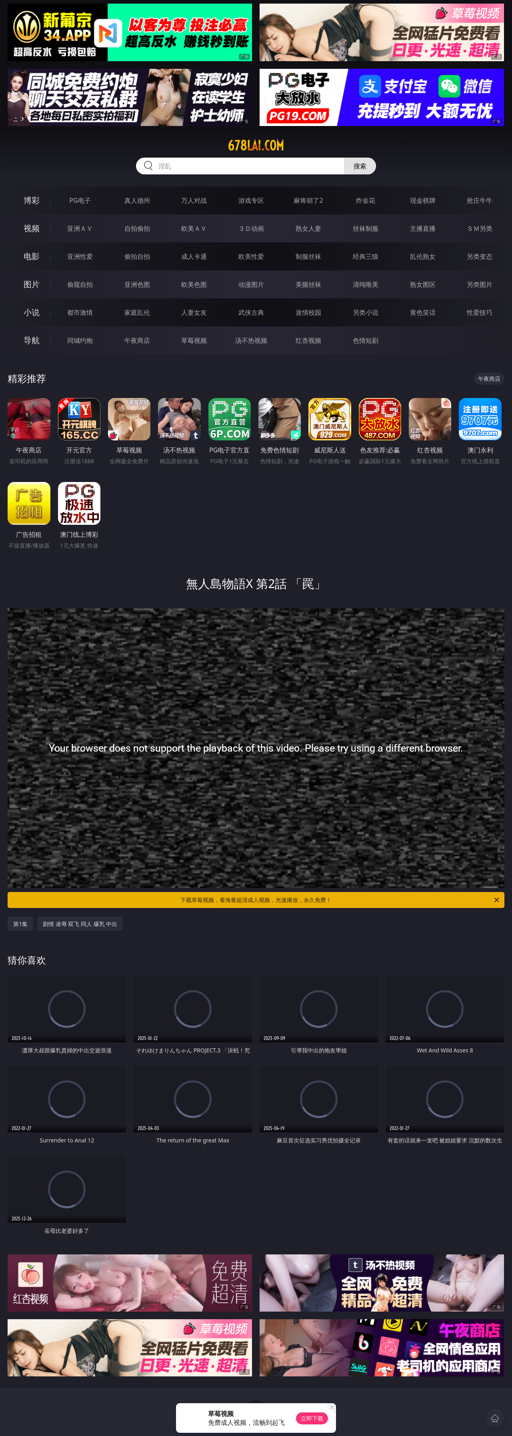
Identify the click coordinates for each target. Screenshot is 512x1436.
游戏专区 (251, 200)
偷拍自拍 (137, 256)
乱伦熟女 (423, 256)
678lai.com (256, 146)
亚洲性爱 (80, 256)
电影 (32, 256)
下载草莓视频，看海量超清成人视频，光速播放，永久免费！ (340, 900)
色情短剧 (365, 340)
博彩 (32, 200)
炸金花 (365, 200)
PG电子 (79, 200)
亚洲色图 (137, 284)
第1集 (20, 924)
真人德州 (137, 200)
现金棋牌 (423, 200)
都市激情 (80, 312)
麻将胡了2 (308, 200)
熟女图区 (423, 284)
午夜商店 (137, 340)
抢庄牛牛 (479, 200)
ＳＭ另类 (479, 228)
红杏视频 (308, 340)
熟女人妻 (308, 228)
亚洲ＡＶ (80, 228)
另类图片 (479, 284)
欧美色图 (194, 284)
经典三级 (365, 256)
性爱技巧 (479, 312)
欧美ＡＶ (194, 228)
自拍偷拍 (137, 228)
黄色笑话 (423, 312)
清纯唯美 (365, 284)
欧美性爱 (251, 256)
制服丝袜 (308, 256)
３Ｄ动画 (251, 228)
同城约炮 (80, 340)
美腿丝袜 (308, 284)
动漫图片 (251, 284)
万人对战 (194, 200)
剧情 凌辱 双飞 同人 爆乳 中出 (80, 924)
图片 (32, 284)
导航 (32, 340)
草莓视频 (194, 340)
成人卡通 (194, 256)
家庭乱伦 (137, 312)
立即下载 (312, 1418)
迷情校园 (308, 312)
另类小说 (365, 312)
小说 (32, 312)
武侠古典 (251, 312)
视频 (32, 228)
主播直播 (423, 228)
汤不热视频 (251, 340)
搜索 (360, 166)
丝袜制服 (365, 228)
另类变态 (479, 256)
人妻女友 (194, 312)
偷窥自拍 (80, 284)
